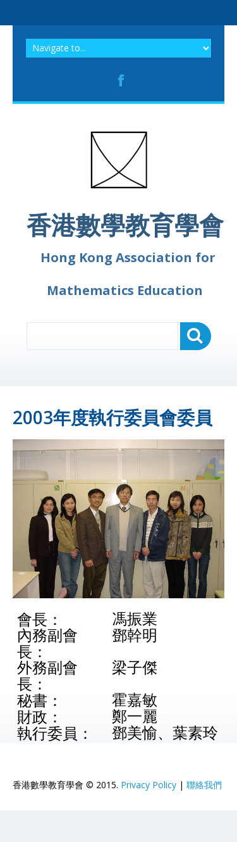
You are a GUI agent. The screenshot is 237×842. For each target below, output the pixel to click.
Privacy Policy (148, 785)
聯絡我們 (204, 785)
